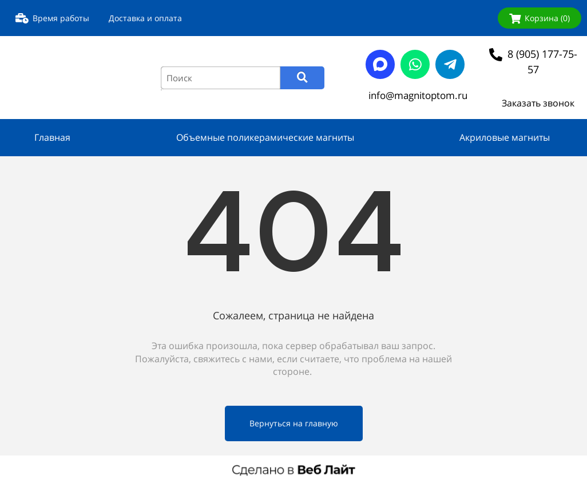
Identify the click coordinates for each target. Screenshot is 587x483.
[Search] (302, 77)
